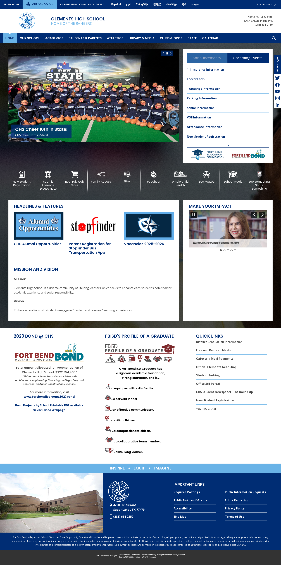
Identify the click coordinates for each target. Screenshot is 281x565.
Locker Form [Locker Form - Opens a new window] (196, 79)
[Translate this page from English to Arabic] (195, 4)
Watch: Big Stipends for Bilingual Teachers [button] (216, 242)
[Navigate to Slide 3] (228, 250)
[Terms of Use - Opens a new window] (246, 517)
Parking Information (202, 98)
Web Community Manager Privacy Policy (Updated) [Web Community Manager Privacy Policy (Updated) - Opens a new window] (163, 555)
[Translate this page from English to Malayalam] (171, 4)
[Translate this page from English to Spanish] (116, 4)
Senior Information (201, 108)
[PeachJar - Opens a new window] (153, 177)
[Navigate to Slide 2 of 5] (262, 215)
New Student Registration (206, 137)
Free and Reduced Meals (213, 350)
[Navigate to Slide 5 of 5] (254, 215)
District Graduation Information (219, 342)
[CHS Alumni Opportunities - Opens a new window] (37, 243)
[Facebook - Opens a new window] (277, 84)
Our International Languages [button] (81, 4)
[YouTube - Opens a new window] (277, 91)
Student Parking (208, 375)
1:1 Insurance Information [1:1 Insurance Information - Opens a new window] (205, 69)
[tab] (207, 57)
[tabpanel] (228, 103)
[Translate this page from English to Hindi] (184, 4)
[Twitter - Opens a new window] (277, 78)
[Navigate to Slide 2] (224, 250)
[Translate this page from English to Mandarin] (157, 4)
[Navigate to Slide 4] (231, 250)
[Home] (10, 38)
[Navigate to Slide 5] (235, 250)
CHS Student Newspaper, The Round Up (224, 392)
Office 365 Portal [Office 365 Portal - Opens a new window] (208, 384)
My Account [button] (264, 4)
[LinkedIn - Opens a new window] (277, 105)
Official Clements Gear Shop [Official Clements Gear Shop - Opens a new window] (216, 367)
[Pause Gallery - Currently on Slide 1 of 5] (193, 215)
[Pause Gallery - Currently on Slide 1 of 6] (167, 53)
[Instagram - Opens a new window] (277, 98)
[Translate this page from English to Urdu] (128, 4)
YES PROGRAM (206, 409)
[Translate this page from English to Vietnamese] (142, 4)
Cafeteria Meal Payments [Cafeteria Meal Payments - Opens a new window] (214, 359)
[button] (274, 38)
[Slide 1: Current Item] (221, 250)
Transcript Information (203, 89)
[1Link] (127, 177)
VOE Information (199, 117)
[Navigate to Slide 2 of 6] (171, 53)
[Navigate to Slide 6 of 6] (163, 53)
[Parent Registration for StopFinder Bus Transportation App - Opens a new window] (90, 248)
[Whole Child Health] (180, 178)
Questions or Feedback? (129, 555)
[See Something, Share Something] (259, 180)
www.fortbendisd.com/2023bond (49, 397)
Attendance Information (204, 127)
